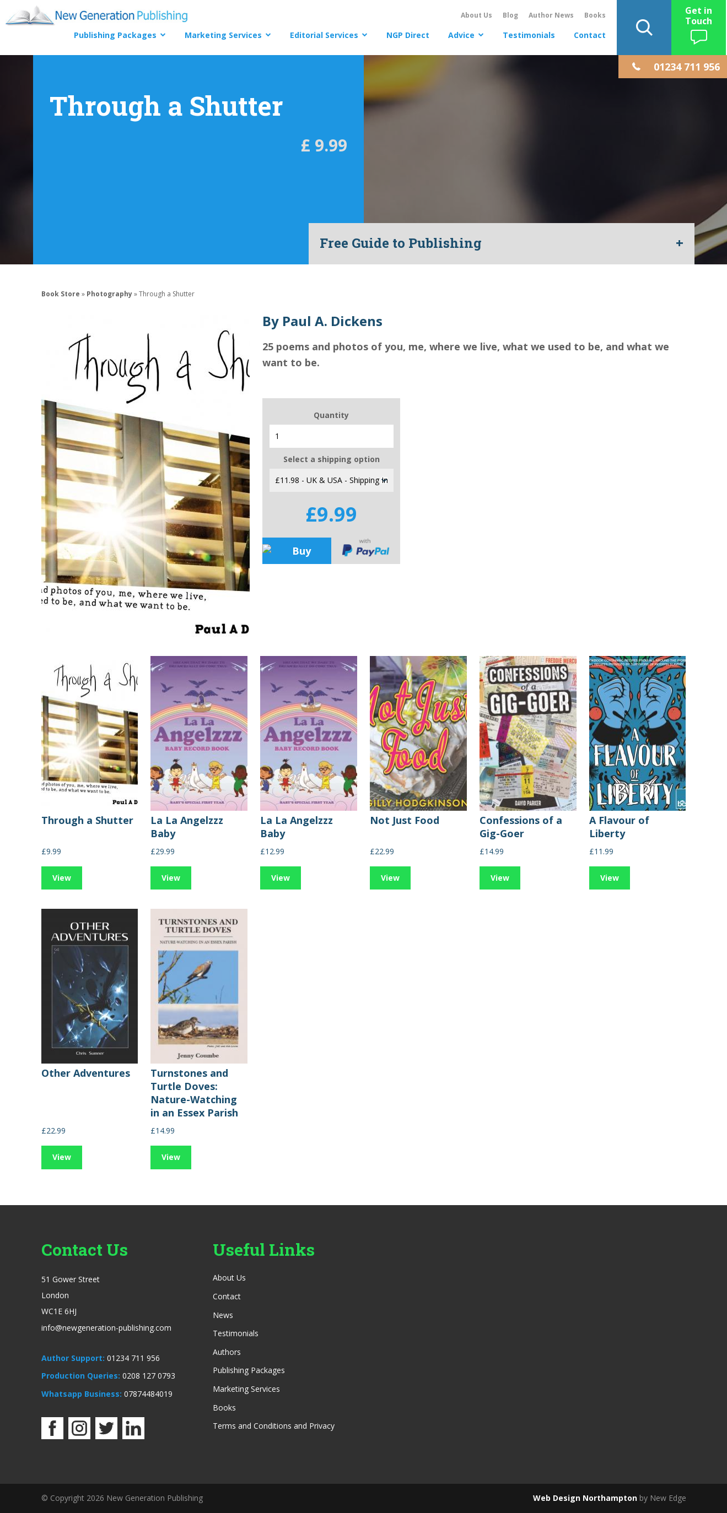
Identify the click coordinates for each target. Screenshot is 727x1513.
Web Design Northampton (585, 1498)
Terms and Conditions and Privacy (274, 1425)
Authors (227, 1352)
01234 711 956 (133, 1358)
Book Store (60, 294)
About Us (476, 15)
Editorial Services (324, 35)
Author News (551, 15)
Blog (510, 15)
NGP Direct (407, 35)
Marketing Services (223, 35)
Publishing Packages (115, 35)
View (61, 877)
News (223, 1315)
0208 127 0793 (148, 1375)
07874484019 (148, 1394)
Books (595, 15)
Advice (461, 35)
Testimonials (529, 35)
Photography (109, 294)
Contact (590, 35)
